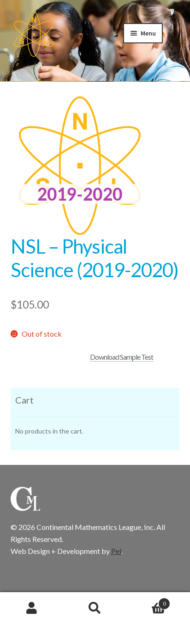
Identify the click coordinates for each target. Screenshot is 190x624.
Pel (116, 551)
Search (94, 608)
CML (34, 34)
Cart (149, 602)
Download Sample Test (121, 356)
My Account (31, 608)
